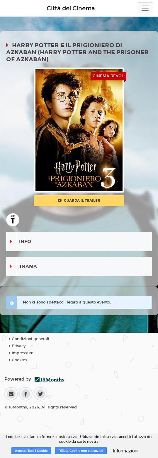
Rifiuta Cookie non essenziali (81, 450)
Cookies (18, 360)
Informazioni (125, 450)
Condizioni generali (29, 339)
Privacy (17, 346)
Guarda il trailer (79, 201)
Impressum (21, 353)
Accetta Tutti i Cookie (31, 450)
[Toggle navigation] (145, 8)
